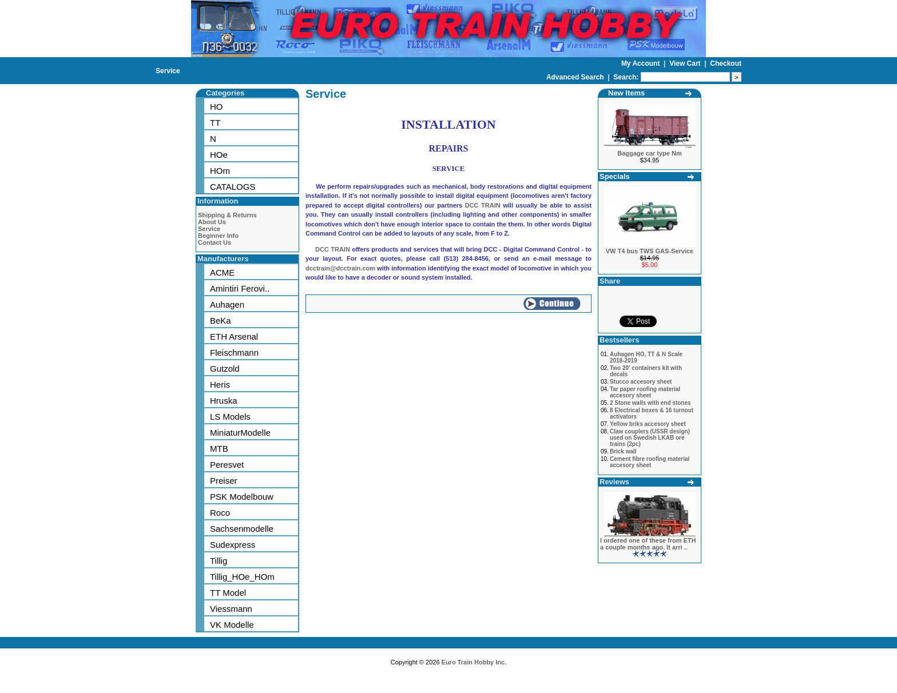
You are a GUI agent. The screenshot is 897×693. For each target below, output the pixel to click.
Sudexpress (232, 544)
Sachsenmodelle (241, 528)
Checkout (725, 63)
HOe (219, 155)
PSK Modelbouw (241, 496)
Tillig (218, 560)
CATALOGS (232, 187)
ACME (222, 272)
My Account (641, 63)
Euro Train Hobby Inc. (474, 662)
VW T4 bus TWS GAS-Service (649, 251)
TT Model (228, 593)
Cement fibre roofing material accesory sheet (649, 462)
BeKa (220, 320)
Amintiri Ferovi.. (239, 288)
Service (168, 71)
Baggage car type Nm (649, 153)
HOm (220, 171)
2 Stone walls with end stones (650, 403)
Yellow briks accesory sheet (648, 424)
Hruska (223, 400)
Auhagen (227, 304)
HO (216, 106)
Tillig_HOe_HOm (242, 577)
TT (215, 123)
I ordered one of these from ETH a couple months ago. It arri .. (648, 544)
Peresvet (227, 464)
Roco (220, 512)
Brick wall (623, 451)
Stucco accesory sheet (641, 382)
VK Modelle (232, 625)
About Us (212, 221)
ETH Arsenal (234, 336)
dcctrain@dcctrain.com (340, 268)
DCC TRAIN (483, 205)
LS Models (230, 416)
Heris (220, 384)
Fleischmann (234, 352)
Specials (615, 176)
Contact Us (214, 242)
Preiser (223, 480)
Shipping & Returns (227, 215)
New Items (626, 93)
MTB (219, 448)
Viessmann (231, 609)
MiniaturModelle (240, 432)
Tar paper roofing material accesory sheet (645, 392)
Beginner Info (218, 235)
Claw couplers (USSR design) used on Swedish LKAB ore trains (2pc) (650, 437)
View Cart (685, 63)
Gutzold (225, 368)
